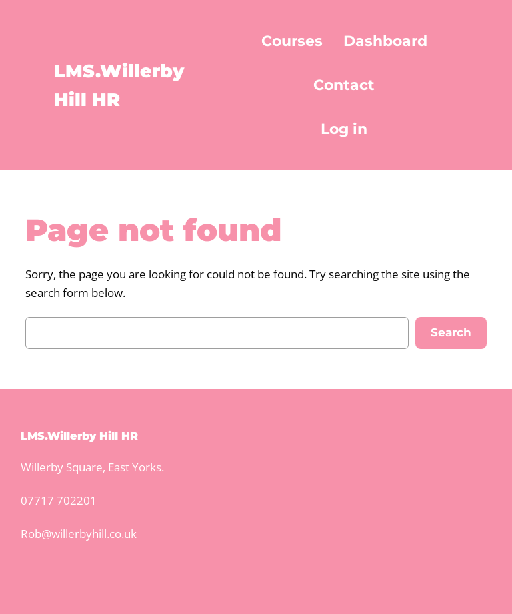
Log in (344, 129)
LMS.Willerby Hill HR (79, 435)
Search (451, 332)
